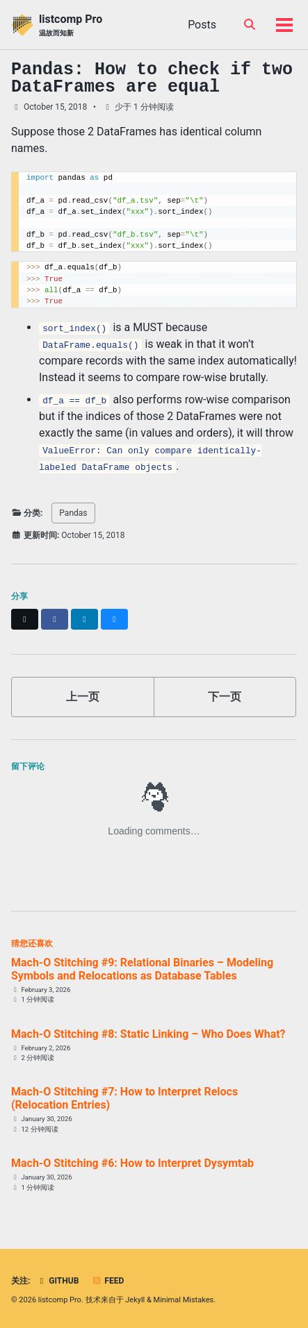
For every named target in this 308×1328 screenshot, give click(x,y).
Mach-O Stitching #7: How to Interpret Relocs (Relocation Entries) (124, 1098)
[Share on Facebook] (54, 619)
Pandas (73, 513)
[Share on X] (24, 619)
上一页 (82, 696)
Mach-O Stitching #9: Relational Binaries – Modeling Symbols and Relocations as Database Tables (142, 969)
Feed (108, 1281)
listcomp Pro (70, 25)
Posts (202, 24)
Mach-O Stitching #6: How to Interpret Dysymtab (132, 1163)
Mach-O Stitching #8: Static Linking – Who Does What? (148, 1034)
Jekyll (135, 1299)
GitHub (57, 1281)
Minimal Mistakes (184, 1299)
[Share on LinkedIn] (84, 619)
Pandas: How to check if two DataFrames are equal (152, 78)
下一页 (224, 696)
